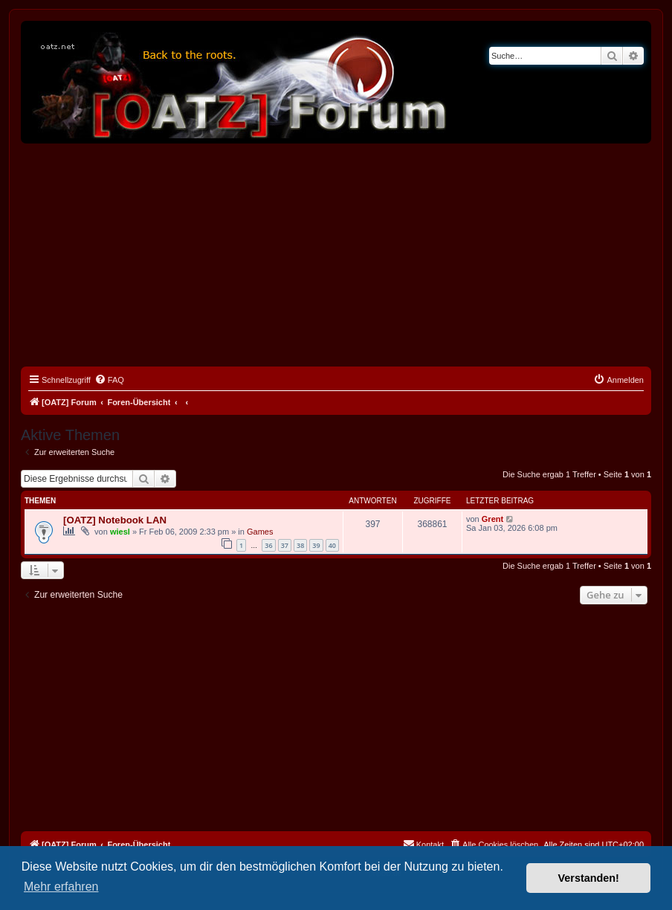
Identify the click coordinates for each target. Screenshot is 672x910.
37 (284, 545)
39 (316, 545)
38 (300, 545)
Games (260, 531)
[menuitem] (109, 380)
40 (332, 545)
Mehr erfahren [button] (61, 886)
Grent (492, 518)
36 (268, 545)
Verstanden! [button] (588, 878)
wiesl (120, 531)
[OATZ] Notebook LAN (115, 520)
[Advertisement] (336, 255)
